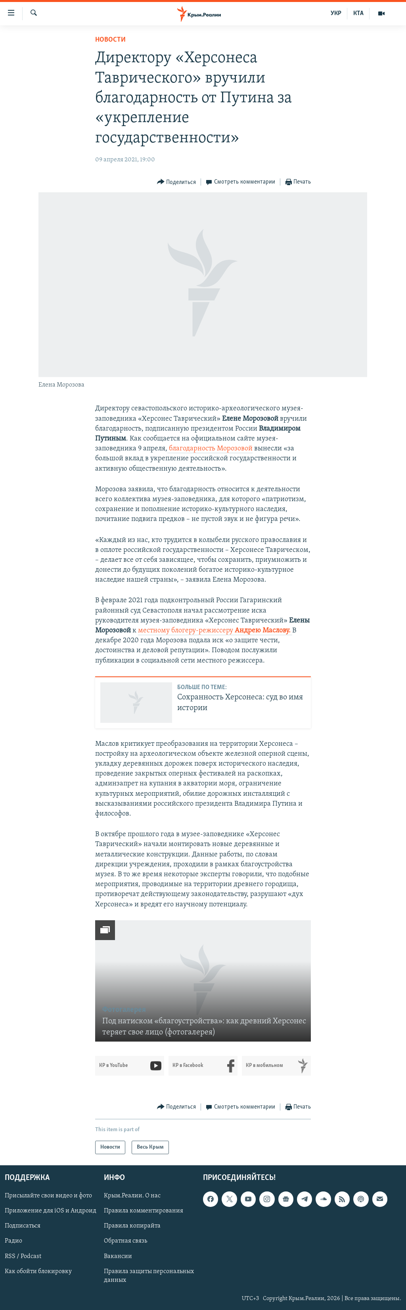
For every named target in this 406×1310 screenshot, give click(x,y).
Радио (13, 1241)
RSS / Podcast (23, 1256)
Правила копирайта (132, 1226)
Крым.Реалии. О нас (132, 1196)
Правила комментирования (143, 1211)
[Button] (176, 182)
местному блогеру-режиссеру (215, 630)
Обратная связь (125, 1241)
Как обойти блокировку (38, 1271)
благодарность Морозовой (210, 448)
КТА (358, 13)
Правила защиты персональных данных (149, 1275)
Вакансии (118, 1256)
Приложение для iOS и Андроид (50, 1211)
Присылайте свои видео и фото (48, 1196)
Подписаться (22, 1226)
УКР (336, 13)
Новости (110, 40)
